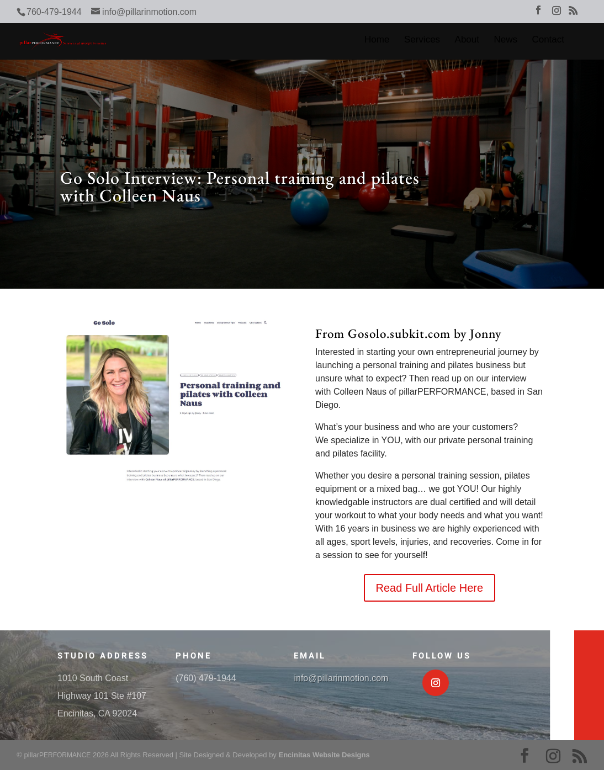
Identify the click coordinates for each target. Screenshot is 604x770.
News (505, 40)
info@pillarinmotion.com (341, 678)
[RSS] (573, 13)
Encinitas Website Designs (323, 755)
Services (422, 40)
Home (376, 40)
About (467, 40)
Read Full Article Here (430, 588)
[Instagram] (556, 13)
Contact (548, 40)
